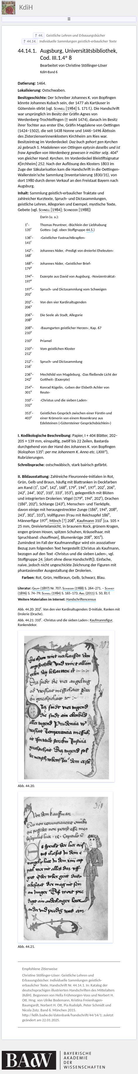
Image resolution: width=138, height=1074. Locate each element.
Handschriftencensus (81, 599)
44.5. (90, 230)
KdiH (26, 7)
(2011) (87, 593)
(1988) (73, 588)
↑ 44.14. (29, 41)
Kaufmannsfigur (101, 620)
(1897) (41, 588)
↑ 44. (38, 35)
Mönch (55, 520)
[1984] (65, 108)
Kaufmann (85, 520)
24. (41, 559)
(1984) (51, 593)
